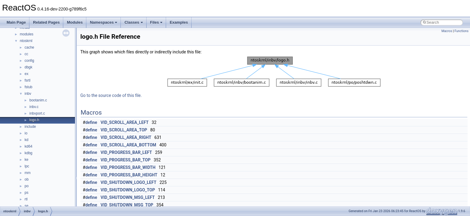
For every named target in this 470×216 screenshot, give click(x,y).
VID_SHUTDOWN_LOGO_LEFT (128, 182)
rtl (26, 199)
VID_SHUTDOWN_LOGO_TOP (128, 190)
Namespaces (104, 22)
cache (29, 47)
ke (26, 160)
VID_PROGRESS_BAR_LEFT (126, 152)
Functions (461, 31)
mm (28, 173)
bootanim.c (38, 100)
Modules (75, 22)
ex (26, 74)
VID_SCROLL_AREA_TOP (124, 130)
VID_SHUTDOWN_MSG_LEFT (128, 197)
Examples (179, 22)
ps (26, 192)
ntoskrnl (26, 41)
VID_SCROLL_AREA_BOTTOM (128, 144)
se (26, 206)
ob (26, 179)
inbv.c (33, 107)
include (30, 126)
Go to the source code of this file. (111, 95)
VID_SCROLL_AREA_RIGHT (126, 137)
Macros (447, 31)
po (26, 186)
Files (156, 22)
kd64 (28, 146)
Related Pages (46, 22)
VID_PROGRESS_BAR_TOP (126, 160)
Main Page (16, 22)
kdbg (28, 153)
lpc (27, 166)
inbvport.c (37, 113)
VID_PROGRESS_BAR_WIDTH (128, 167)
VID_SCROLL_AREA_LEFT (125, 122)
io (26, 133)
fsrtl (27, 80)
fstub (28, 87)
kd (26, 140)
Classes (133, 22)
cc (26, 54)
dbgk (28, 67)
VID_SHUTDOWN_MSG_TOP (127, 204)
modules (26, 34)
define (91, 122)
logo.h (34, 120)
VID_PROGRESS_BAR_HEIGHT (129, 174)
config (29, 60)
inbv (28, 94)
